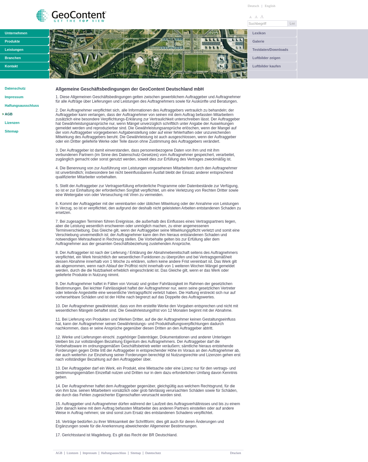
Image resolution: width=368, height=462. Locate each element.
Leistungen (14, 49)
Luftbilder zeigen (266, 58)
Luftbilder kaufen (266, 66)
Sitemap (11, 131)
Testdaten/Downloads (270, 49)
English (270, 6)
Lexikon (259, 33)
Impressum (14, 97)
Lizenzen (12, 123)
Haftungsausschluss (22, 105)
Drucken (235, 453)
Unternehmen (16, 33)
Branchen (13, 58)
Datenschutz (15, 88)
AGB (8, 114)
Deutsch (253, 6)
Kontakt (11, 66)
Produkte (12, 41)
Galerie (258, 41)
